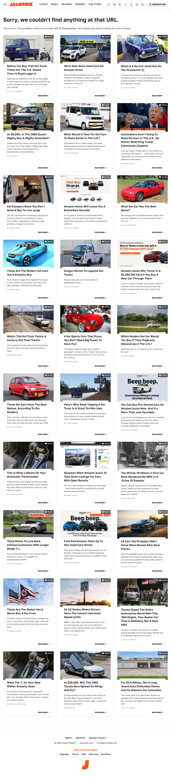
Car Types (95, 4)
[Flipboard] (120, 4)
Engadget (64, 754)
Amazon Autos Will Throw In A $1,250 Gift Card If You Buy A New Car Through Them (141, 274)
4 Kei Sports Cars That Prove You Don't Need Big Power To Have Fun (83, 340)
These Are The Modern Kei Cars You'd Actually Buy (27, 272)
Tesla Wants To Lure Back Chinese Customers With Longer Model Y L (28, 545)
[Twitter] (126, 4)
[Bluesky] (114, 4)
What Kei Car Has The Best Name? (138, 208)
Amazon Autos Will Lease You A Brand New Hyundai (84, 208)
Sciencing (93, 754)
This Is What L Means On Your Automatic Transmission (26, 474)
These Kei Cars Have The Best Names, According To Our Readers (27, 408)
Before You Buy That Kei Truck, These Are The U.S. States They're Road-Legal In (27, 69)
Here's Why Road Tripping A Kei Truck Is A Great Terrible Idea (84, 406)
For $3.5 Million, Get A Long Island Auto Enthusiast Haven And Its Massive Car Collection (141, 686)
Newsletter (158, 4)
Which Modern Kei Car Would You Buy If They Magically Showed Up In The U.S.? (140, 340)
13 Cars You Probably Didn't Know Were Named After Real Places (140, 545)
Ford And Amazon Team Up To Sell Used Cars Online (83, 543)
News (54, 4)
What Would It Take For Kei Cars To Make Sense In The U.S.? (85, 136)
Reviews (67, 4)
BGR (84, 754)
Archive (80, 738)
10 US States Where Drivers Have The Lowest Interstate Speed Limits (82, 613)
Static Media (68, 743)
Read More (43, 96)
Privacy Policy (97, 738)
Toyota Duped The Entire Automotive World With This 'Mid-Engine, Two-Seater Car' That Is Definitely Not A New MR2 (140, 617)
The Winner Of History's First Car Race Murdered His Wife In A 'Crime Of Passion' (142, 476)
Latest (43, 4)
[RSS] (143, 4)
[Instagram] (137, 4)
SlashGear (106, 754)
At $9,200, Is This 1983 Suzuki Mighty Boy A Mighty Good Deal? (28, 136)
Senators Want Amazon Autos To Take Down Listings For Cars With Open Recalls (85, 476)
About (68, 738)
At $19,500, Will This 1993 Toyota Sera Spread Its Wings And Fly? (83, 686)
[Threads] (131, 4)
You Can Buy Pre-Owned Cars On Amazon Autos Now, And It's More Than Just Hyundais (142, 408)
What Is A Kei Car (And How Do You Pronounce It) (141, 68)
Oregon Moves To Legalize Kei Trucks (83, 272)
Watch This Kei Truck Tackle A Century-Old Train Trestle (26, 338)
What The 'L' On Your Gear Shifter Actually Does (24, 684)
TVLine (75, 754)
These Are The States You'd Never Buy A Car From (25, 611)
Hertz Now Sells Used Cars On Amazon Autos (84, 67)
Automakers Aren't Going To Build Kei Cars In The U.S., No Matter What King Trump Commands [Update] (140, 140)
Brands (80, 4)
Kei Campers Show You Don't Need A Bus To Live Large (26, 208)
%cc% (50, 37)
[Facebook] (109, 4)
